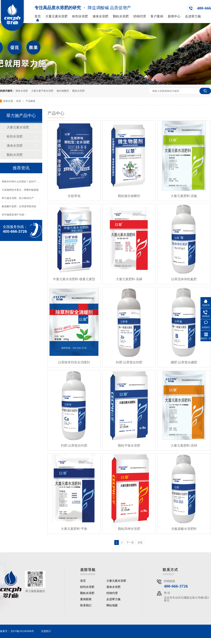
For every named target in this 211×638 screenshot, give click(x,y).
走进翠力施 (193, 16)
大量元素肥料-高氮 (184, 196)
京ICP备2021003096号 (22, 631)
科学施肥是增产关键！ (14, 215)
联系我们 (85, 605)
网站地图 (112, 605)
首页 (37, 16)
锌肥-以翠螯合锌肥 (129, 362)
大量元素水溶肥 (56, 16)
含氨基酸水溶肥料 (184, 529)
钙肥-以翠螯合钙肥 (74, 445)
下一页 (130, 542)
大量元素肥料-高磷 (129, 279)
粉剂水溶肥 (80, 16)
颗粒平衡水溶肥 (129, 445)
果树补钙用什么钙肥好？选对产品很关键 (24, 182)
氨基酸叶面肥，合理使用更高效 (19, 207)
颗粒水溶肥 (121, 16)
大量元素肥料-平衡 (74, 529)
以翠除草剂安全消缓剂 (74, 362)
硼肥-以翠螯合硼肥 (184, 362)
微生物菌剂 (63, 90)
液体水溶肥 (100, 16)
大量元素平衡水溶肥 (42, 90)
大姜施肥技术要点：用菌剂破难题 (20, 190)
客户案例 (157, 16)
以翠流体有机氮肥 (184, 279)
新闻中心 (174, 16)
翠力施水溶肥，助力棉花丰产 (18, 199)
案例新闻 (85, 599)
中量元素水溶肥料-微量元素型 (74, 279)
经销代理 (139, 16)
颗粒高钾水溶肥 (129, 529)
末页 (140, 542)
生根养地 (74, 196)
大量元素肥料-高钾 (184, 445)
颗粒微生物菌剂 (129, 196)
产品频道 (30, 101)
